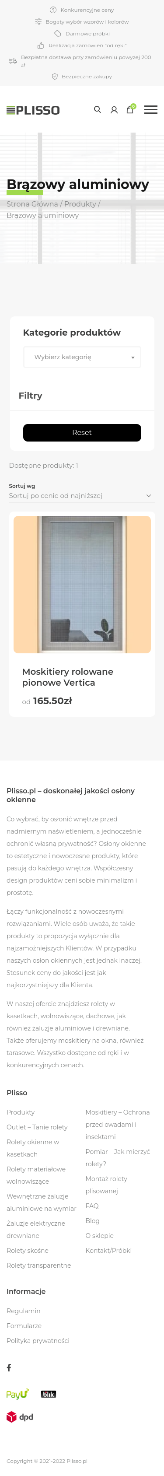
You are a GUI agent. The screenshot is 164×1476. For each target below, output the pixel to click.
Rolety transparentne (39, 1265)
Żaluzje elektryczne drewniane (36, 1230)
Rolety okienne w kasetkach (33, 1148)
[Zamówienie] (82, 496)
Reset (82, 432)
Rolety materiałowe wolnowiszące (36, 1175)
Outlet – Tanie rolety (37, 1127)
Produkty (21, 1112)
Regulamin (24, 1311)
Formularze (24, 1326)
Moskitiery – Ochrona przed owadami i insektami (118, 1124)
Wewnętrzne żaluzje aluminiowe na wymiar (42, 1202)
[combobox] (82, 357)
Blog (93, 1221)
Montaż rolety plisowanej (106, 1185)
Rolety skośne (28, 1251)
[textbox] (82, 357)
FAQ (92, 1206)
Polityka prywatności (38, 1341)
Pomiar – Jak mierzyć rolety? (118, 1158)
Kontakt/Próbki (109, 1251)
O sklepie (100, 1236)
